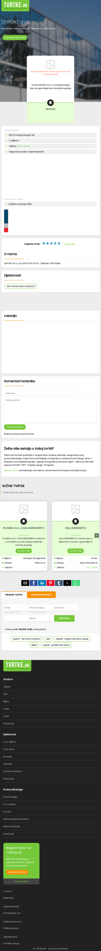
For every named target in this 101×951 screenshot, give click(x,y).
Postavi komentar (15, 427)
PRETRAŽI (64, 618)
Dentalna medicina (12, 771)
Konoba (7, 811)
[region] (50, 47)
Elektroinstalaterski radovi (16, 819)
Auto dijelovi (9, 741)
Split (48, 638)
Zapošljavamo (10, 936)
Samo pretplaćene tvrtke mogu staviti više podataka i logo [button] (50, 73)
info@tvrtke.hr (21, 881)
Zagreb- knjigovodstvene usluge (72, 638)
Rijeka (34, 645)
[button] (93, 4)
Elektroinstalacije (11, 826)
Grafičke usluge (11, 943)
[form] (50, 621)
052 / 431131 (91, 567)
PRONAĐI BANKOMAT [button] (41, 594)
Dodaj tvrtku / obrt (17, 872)
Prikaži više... (9, 723)
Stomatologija (10, 796)
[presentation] (96, 535)
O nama (7, 891)
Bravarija (7, 756)
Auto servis (9, 749)
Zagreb (7, 686)
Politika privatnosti (12, 921)
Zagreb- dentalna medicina (27, 638)
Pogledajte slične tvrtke (15, 37)
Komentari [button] (70, 244)
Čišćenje (7, 763)
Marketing (8, 897)
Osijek (6, 708)
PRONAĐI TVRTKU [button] (13, 594)
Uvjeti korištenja (11, 906)
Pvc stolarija (9, 804)
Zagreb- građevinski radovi (56, 645)
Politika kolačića (11, 928)
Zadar (6, 716)
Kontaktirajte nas (12, 913)
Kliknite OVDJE (11, 470)
